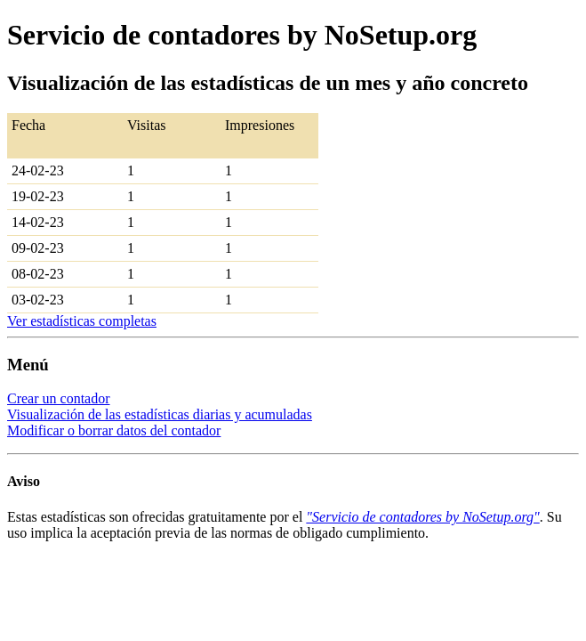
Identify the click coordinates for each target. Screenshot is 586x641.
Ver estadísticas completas (82, 321)
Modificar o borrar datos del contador (114, 430)
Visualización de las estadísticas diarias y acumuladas (159, 414)
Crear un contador (58, 398)
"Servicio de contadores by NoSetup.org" (422, 516)
